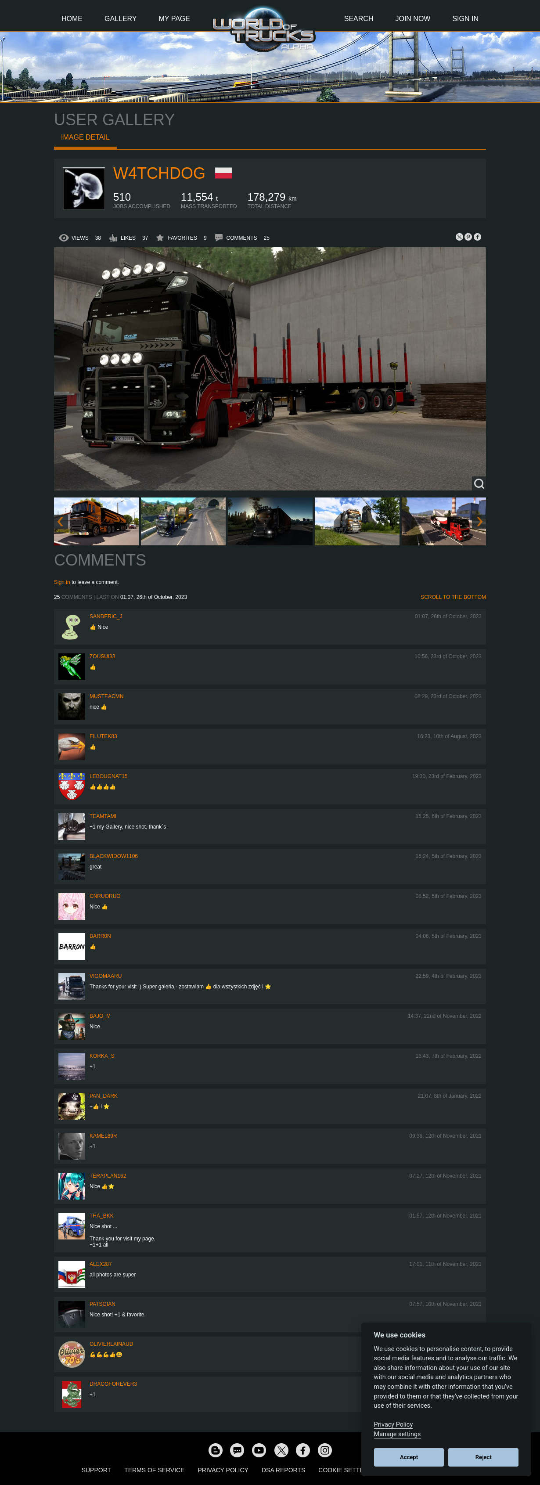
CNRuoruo (105, 896)
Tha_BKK (102, 1216)
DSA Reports (283, 1470)
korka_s (102, 1056)
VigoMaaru (106, 976)
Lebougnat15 (108, 776)
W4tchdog (159, 173)
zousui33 (102, 656)
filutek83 (103, 736)
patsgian (102, 1304)
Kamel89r (103, 1136)
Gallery (120, 18)
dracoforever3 (113, 1384)
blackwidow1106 (114, 856)
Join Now (412, 18)
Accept (409, 1457)
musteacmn (106, 696)
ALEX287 (101, 1264)
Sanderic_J (106, 616)
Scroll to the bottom (453, 597)
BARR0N (100, 936)
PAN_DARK (104, 1096)
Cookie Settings (346, 1470)
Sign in (62, 582)
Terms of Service (154, 1470)
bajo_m (100, 1016)
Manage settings (397, 1434)
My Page (174, 18)
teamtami (103, 816)
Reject (483, 1457)
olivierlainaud (111, 1344)
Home (72, 18)
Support (96, 1470)
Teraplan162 (108, 1176)
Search (359, 18)
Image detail (85, 137)
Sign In (465, 18)
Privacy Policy (223, 1470)
